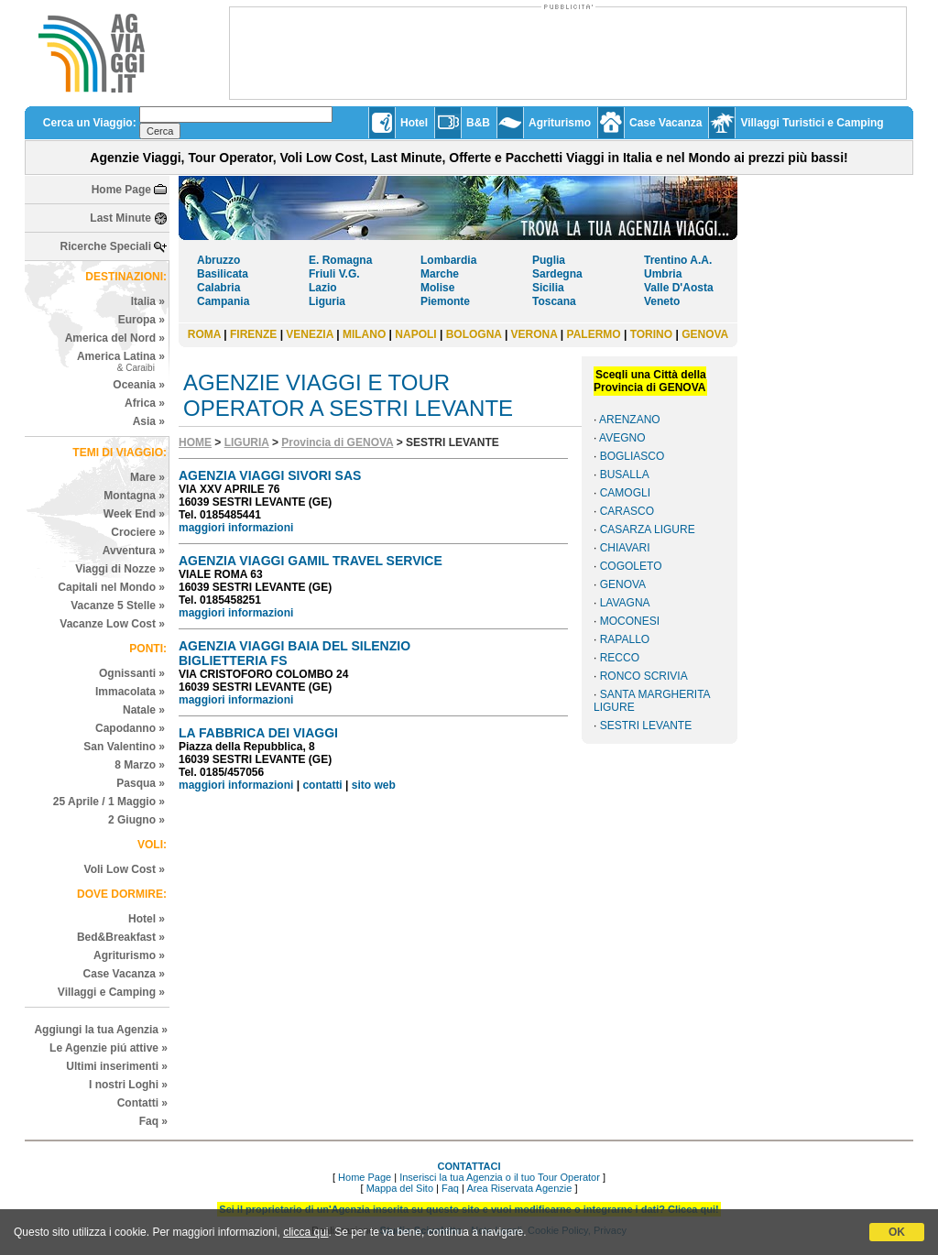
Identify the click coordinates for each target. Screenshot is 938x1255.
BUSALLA (624, 474)
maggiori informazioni (236, 527)
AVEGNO (622, 437)
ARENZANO (629, 419)
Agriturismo (560, 122)
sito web (374, 785)
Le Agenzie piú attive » (108, 1048)
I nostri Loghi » (128, 1084)
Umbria (663, 273)
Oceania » (139, 384)
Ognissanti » (132, 673)
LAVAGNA (625, 602)
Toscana (554, 301)
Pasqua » (140, 783)
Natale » (144, 710)
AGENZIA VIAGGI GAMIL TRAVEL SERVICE (310, 560)
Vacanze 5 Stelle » (118, 605)
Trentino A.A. (678, 260)
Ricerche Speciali (105, 246)
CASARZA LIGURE (647, 529)
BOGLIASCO (632, 456)
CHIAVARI (625, 547)
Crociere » (138, 532)
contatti (322, 785)
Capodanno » (130, 728)
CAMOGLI (625, 492)
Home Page (121, 189)
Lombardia (448, 260)
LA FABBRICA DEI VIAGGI (258, 733)
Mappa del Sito (399, 1188)
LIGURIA (246, 442)
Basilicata (222, 273)
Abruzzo (218, 260)
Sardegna (557, 273)
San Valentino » (124, 746)
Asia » (149, 421)
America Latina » (121, 361)
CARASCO (627, 511)
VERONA (534, 334)
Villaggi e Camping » (111, 992)
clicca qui (305, 1232)
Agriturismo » (129, 955)
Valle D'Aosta (679, 287)
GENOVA (705, 334)
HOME (195, 442)
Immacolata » (130, 691)
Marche (439, 273)
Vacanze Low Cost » (112, 623)
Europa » (141, 319)
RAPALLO (624, 639)
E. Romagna (340, 260)
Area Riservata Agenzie (519, 1188)
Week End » (134, 513)
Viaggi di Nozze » (120, 568)
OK (897, 1232)
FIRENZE (253, 334)
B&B (478, 122)
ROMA (204, 334)
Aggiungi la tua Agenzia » (101, 1029)
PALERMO (594, 334)
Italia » (148, 301)
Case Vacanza (665, 122)
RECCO (619, 657)
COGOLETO (631, 566)
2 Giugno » (136, 819)
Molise (437, 287)
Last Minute (120, 218)
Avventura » (134, 550)
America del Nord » (115, 338)
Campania (223, 301)
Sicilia (548, 287)
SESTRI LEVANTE (646, 725)
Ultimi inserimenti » (117, 1066)
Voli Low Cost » (124, 869)
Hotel (414, 122)
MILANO (364, 334)
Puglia (548, 260)
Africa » (145, 403)
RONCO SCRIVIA (644, 676)
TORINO (651, 334)
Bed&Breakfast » (121, 937)
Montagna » (134, 495)
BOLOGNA (474, 334)
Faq (450, 1188)
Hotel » (146, 918)
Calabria (218, 287)
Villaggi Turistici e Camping (811, 122)
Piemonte (445, 301)
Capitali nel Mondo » (111, 587)
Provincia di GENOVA (337, 442)
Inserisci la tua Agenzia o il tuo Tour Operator (499, 1177)
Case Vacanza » (124, 973)
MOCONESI (630, 621)
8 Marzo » (140, 764)
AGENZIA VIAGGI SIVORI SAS (270, 475)
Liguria (327, 301)
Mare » (147, 477)
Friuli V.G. (334, 273)
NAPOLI (415, 334)
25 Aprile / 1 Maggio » (109, 801)
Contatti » (142, 1103)
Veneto (662, 301)
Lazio (323, 287)
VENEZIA (309, 334)
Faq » (153, 1121)
